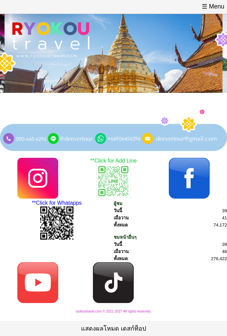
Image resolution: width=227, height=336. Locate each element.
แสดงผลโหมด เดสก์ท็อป (113, 328)
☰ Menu (213, 6)
